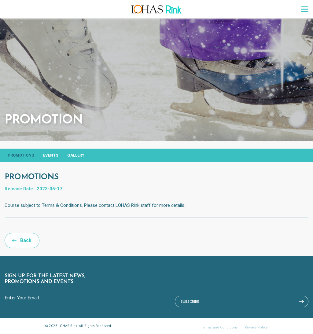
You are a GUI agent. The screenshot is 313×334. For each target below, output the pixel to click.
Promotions (21, 155)
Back (25, 240)
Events (50, 155)
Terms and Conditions (220, 327)
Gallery (75, 155)
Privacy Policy (256, 327)
